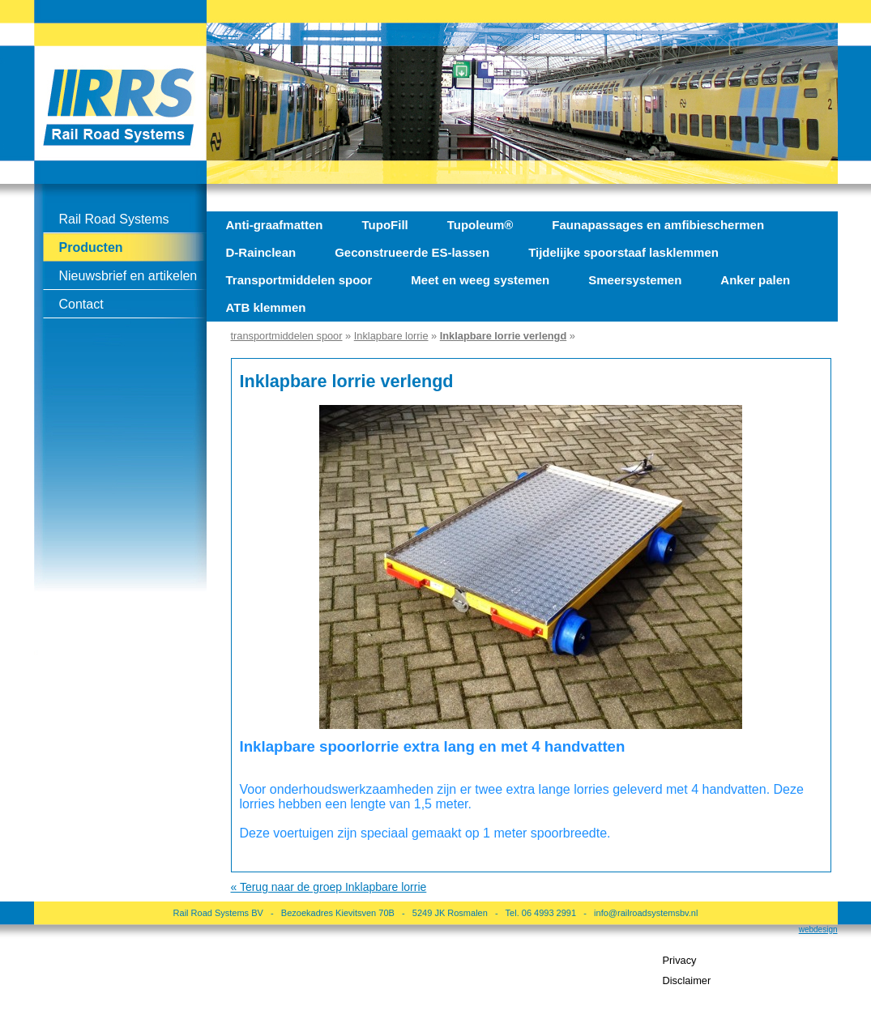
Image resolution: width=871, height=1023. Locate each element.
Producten (91, 247)
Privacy (680, 960)
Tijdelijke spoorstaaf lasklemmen (623, 252)
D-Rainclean (261, 252)
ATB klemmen (266, 307)
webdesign (818, 929)
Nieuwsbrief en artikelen (128, 276)
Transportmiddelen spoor (299, 280)
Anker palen (755, 280)
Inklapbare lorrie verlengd (503, 336)
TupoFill (385, 225)
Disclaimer (687, 980)
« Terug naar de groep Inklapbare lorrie (329, 886)
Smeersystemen (634, 280)
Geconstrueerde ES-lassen (412, 252)
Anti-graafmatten (274, 225)
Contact (81, 304)
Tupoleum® (480, 225)
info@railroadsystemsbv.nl (646, 913)
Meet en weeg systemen (480, 280)
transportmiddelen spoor (287, 336)
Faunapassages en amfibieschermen (658, 225)
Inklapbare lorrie (391, 336)
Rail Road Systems (114, 219)
